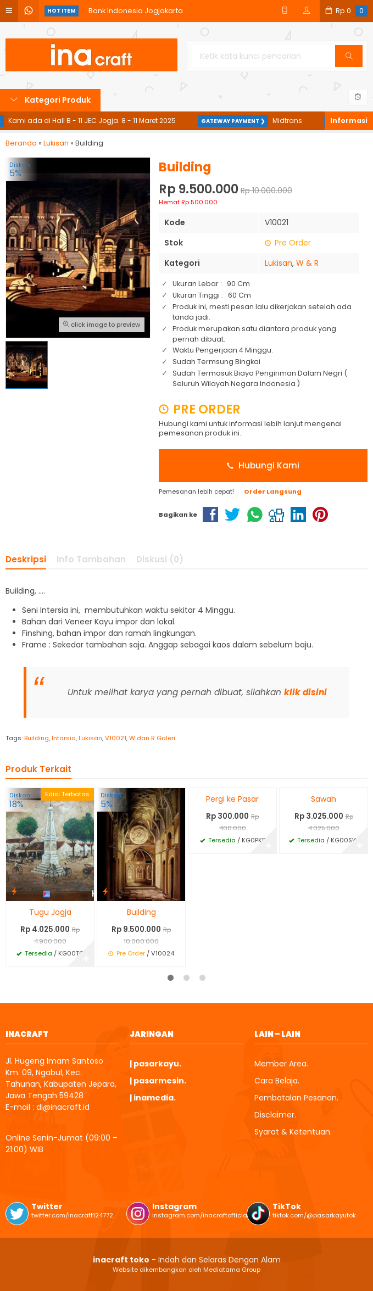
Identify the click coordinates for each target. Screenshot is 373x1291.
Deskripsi (25, 559)
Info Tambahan (91, 559)
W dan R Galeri (152, 738)
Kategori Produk (50, 99)
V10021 (115, 738)
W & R (307, 263)
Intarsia (64, 738)
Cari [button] (350, 59)
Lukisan (278, 263)
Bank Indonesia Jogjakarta (135, 10)
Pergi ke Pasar (232, 798)
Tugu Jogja (50, 912)
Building (36, 738)
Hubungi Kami (263, 465)
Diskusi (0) (159, 559)
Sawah (323, 798)
